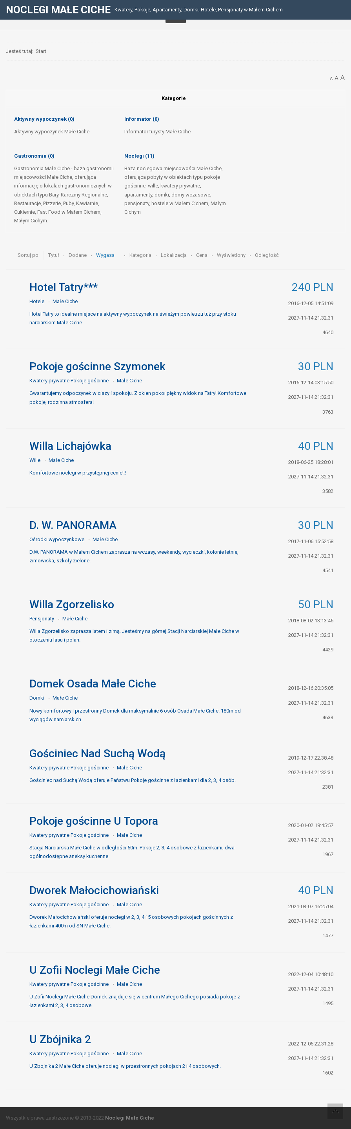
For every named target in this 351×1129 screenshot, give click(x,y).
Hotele (36, 301)
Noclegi (139, 156)
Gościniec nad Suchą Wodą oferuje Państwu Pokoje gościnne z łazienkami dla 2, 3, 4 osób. (132, 780)
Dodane (78, 255)
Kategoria (141, 255)
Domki (36, 698)
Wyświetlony (232, 255)
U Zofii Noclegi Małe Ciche (94, 970)
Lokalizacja (174, 255)
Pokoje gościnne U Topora (93, 820)
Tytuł (54, 255)
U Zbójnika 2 (60, 1039)
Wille (34, 460)
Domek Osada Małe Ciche (92, 683)
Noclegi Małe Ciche (129, 1118)
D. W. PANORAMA (72, 525)
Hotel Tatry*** (63, 287)
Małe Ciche (65, 301)
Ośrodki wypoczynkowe (56, 539)
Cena (202, 255)
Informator (141, 119)
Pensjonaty (41, 619)
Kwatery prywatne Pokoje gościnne (69, 381)
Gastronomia (34, 156)
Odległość (267, 255)
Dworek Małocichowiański (94, 890)
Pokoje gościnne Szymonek (97, 366)
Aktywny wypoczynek (44, 119)
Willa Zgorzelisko (71, 604)
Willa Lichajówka (70, 446)
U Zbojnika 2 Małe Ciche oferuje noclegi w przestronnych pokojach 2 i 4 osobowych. (125, 1066)
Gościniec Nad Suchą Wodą (97, 753)
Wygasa (106, 255)
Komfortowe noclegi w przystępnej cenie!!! (77, 473)
